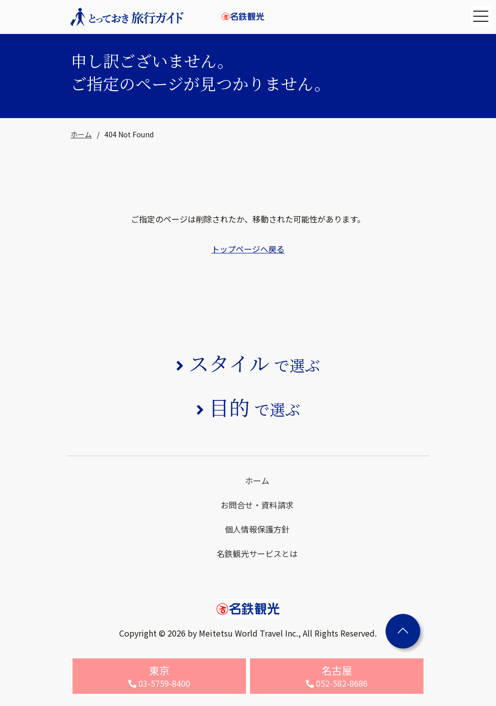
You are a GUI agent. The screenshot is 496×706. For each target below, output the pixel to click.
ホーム (81, 134)
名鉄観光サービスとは (257, 553)
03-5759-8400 (159, 676)
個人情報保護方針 (257, 529)
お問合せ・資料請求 (257, 505)
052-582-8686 (337, 676)
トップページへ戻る (248, 249)
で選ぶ (254, 365)
